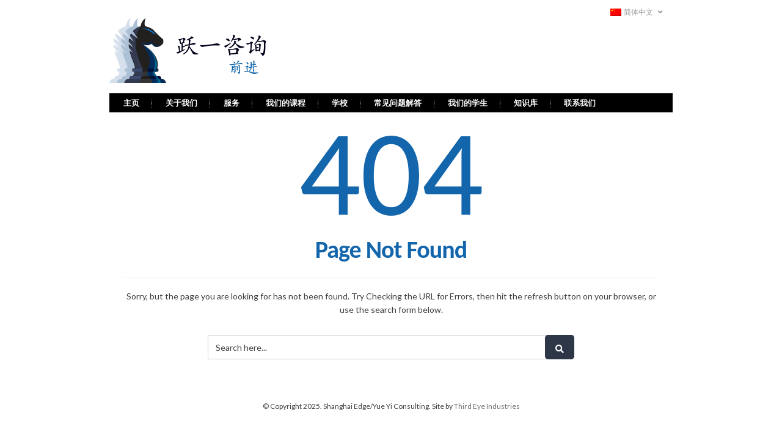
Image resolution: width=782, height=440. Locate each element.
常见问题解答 (398, 100)
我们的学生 (468, 100)
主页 (131, 100)
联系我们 (580, 100)
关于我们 (181, 100)
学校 (340, 100)
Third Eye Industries (487, 403)
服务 (231, 100)
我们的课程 (285, 100)
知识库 (526, 100)
